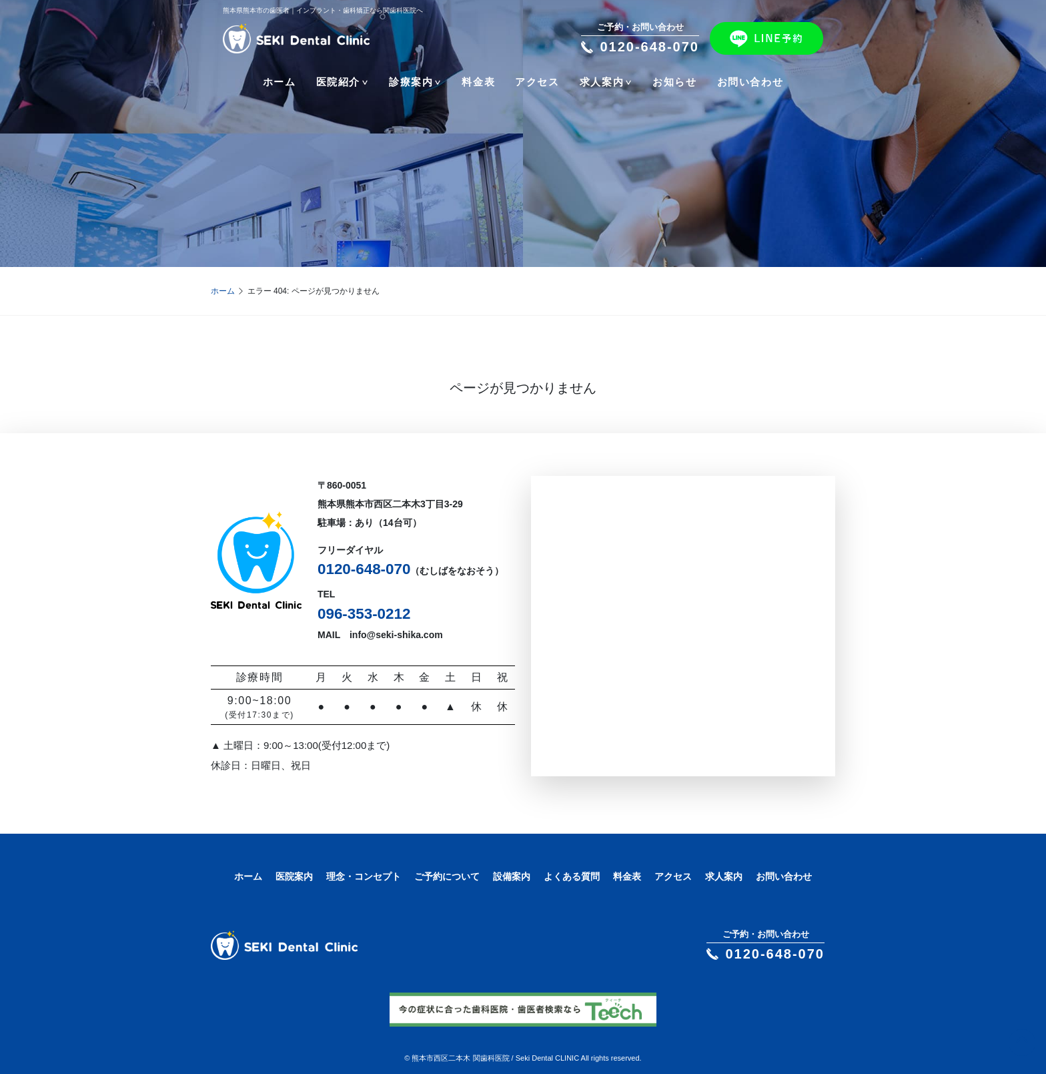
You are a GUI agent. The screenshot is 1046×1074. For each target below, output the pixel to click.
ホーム (279, 81)
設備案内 (511, 876)
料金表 (478, 81)
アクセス (537, 81)
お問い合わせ (750, 81)
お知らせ (674, 81)
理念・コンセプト (363, 876)
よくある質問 (572, 876)
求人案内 (723, 876)
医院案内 (294, 876)
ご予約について (447, 876)
